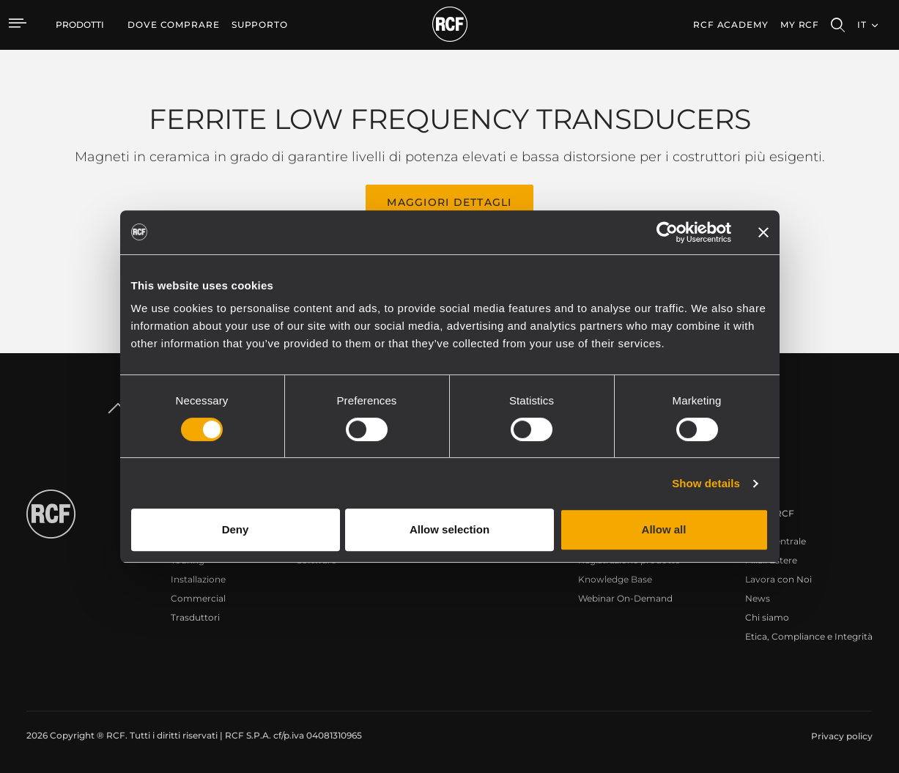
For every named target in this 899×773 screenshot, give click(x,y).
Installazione (198, 579)
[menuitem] (174, 25)
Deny (235, 529)
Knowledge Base (615, 579)
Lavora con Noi (778, 579)
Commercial (198, 598)
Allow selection (449, 529)
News (757, 598)
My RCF (799, 24)
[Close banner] (763, 232)
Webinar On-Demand (625, 598)
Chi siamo (767, 617)
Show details (706, 483)
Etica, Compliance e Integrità (809, 636)
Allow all (664, 529)
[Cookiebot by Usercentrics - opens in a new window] (667, 232)
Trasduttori (195, 617)
